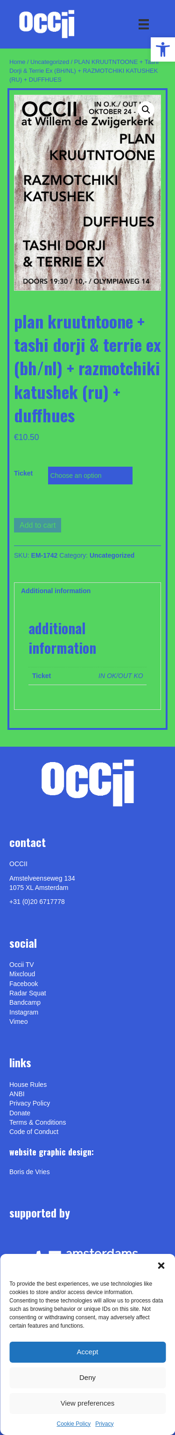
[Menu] (143, 24)
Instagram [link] (23, 1012)
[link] (163, 49)
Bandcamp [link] (25, 1002)
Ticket (23, 473)
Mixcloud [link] (22, 974)
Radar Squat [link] (27, 993)
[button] (161, 1265)
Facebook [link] (23, 983)
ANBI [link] (17, 1094)
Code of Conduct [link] (33, 1131)
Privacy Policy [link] (29, 1103)
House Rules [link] (28, 1084)
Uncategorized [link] (49, 61)
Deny (87, 1377)
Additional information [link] (56, 591)
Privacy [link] (104, 1424)
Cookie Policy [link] (73, 1424)
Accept (87, 1352)
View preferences (88, 1403)
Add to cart (38, 525)
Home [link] (17, 61)
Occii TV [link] (21, 964)
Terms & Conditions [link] (37, 1122)
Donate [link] (19, 1113)
